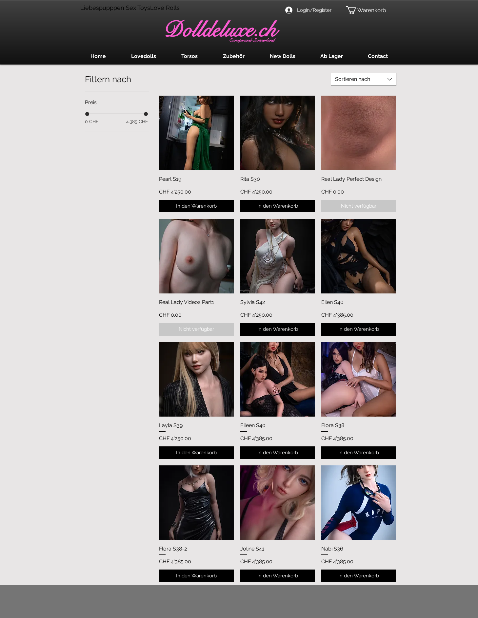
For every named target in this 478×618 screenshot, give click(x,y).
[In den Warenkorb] (196, 206)
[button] (369, 10)
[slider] (87, 114)
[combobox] (363, 79)
